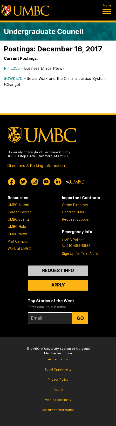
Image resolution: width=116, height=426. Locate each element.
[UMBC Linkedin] (58, 181)
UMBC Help (17, 226)
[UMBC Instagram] (34, 181)
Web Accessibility (58, 400)
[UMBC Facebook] (11, 181)
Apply (58, 284)
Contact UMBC (74, 212)
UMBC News (17, 234)
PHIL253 (12, 68)
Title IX (58, 389)
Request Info (58, 270)
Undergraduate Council (43, 31)
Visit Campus (18, 241)
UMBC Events (18, 219)
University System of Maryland (67, 348)
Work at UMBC (19, 248)
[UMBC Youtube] (46, 181)
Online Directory (75, 205)
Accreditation (58, 359)
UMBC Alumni (18, 205)
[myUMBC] (74, 181)
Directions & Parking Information (36, 165)
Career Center (19, 212)
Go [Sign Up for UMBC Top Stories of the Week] (80, 318)
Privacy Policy (58, 379)
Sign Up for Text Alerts (80, 253)
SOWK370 (13, 78)
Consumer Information (58, 410)
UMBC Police (72, 240)
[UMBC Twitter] (23, 181)
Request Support (75, 219)
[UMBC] (25, 10)
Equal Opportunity (58, 369)
